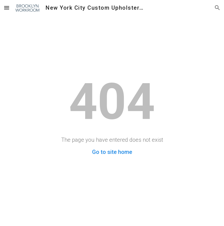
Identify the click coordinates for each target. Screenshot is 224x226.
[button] (6, 7)
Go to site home (112, 152)
